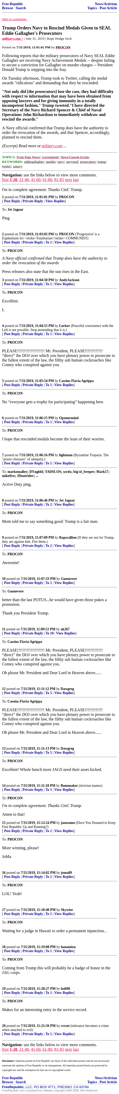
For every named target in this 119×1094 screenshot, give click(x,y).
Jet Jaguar (67, 500)
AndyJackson (69, 280)
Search (21, 8)
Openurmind (69, 418)
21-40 (24, 179)
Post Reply (12, 201)
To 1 (48, 242)
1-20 (13, 179)
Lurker (64, 326)
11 (3, 629)
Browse (7, 8)
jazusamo (68, 823)
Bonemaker (69, 786)
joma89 (66, 873)
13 (4, 748)
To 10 (49, 633)
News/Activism (106, 4)
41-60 (35, 179)
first (5, 179)
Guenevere (69, 579)
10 (4, 579)
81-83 (59, 179)
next (68, 179)
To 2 (48, 504)
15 (4, 823)
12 (4, 689)
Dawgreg (67, 689)
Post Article (108, 8)
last (76, 179)
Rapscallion (68, 537)
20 (4, 1026)
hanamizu (68, 947)
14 (4, 786)
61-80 (47, 179)
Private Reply (33, 201)
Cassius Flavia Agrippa (76, 381)
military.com (52, 146)
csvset (65, 1026)
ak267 (65, 629)
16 (4, 873)
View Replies (55, 201)
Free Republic (12, 4)
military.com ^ (12, 38)
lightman (65, 455)
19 (4, 989)
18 (4, 947)
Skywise (67, 910)
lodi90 (65, 989)
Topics (92, 8)
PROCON (66, 197)
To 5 (48, 693)
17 (4, 910)
